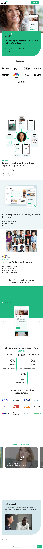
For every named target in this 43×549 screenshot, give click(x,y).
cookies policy (18, 547)
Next (39, 321)
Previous (3, 321)
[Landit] (5, 2)
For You (35, 2)
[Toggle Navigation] (41, 2)
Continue (39, 546)
